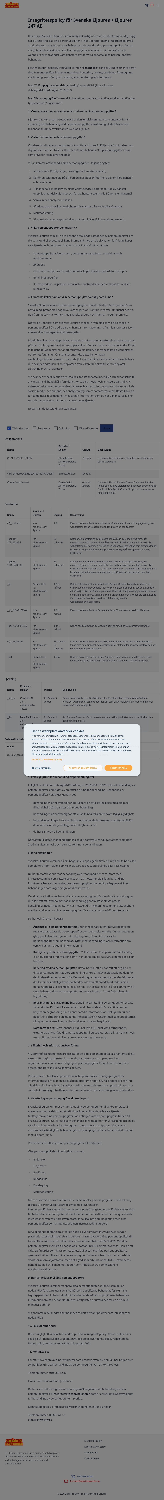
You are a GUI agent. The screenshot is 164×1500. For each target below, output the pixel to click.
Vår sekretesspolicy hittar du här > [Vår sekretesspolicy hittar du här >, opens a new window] (49, 753)
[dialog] (82, 750)
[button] (82, 759)
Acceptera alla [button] (118, 767)
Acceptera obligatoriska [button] (81, 767)
